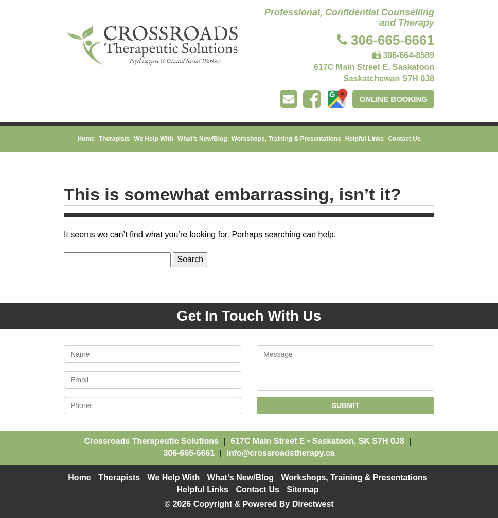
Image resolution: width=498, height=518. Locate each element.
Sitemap (302, 489)
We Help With (153, 138)
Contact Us (404, 138)
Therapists (114, 138)
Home (85, 138)
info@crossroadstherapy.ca (280, 453)
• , (317, 441)
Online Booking (393, 99)
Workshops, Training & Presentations (286, 138)
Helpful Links (364, 138)
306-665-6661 (392, 40)
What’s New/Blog (202, 138)
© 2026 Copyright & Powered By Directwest (248, 503)
